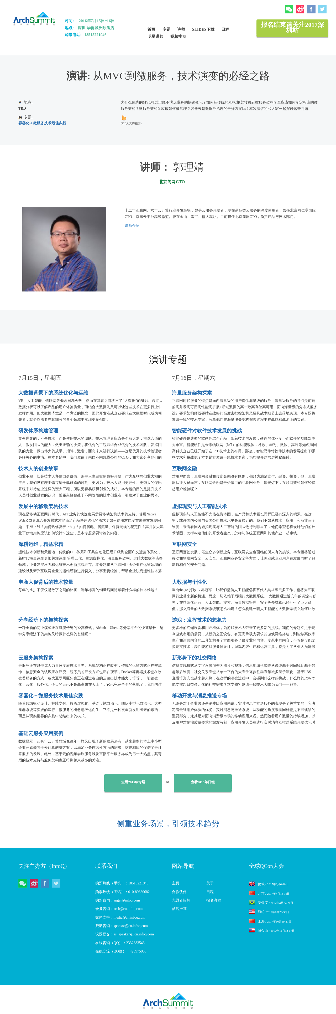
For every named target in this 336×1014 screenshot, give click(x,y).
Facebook (311, 9)
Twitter (322, 9)
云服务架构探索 (35, 657)
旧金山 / (272, 931)
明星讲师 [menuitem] (155, 36)
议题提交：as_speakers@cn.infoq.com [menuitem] (124, 934)
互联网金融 (184, 468)
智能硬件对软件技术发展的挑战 (207, 430)
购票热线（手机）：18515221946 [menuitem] (122, 883)
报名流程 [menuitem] (213, 900)
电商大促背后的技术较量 (45, 582)
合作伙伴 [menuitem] (179, 892)
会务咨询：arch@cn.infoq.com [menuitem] (119, 909)
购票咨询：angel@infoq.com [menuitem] (117, 900)
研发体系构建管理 (38, 430)
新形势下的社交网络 (194, 657)
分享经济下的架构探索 (43, 620)
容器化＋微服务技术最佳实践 (42, 123)
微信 (289, 9)
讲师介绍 (132, 226)
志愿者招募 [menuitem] (181, 900)
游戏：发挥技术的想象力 (199, 620)
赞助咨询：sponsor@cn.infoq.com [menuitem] (121, 926)
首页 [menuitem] (151, 29)
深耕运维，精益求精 (40, 544)
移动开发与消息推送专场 (199, 695)
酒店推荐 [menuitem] (179, 909)
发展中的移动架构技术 (43, 506)
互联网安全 (184, 544)
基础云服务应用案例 (40, 733)
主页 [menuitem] (175, 883)
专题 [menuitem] (166, 29)
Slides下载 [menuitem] (203, 29)
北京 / (269, 893)
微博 (300, 9)
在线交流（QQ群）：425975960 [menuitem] (120, 951)
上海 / (270, 921)
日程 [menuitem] (225, 29)
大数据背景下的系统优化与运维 (53, 393)
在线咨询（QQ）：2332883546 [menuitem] (120, 943)
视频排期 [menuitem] (178, 36)
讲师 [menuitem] (181, 29)
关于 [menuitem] (210, 883)
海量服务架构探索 (192, 393)
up (124, 118)
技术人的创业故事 (38, 468)
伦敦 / (268, 884)
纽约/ (269, 912)
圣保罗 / (271, 903)
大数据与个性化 (189, 582)
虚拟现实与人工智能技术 (199, 506)
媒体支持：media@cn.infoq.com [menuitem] (120, 917)
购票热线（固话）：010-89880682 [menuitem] (122, 892)
